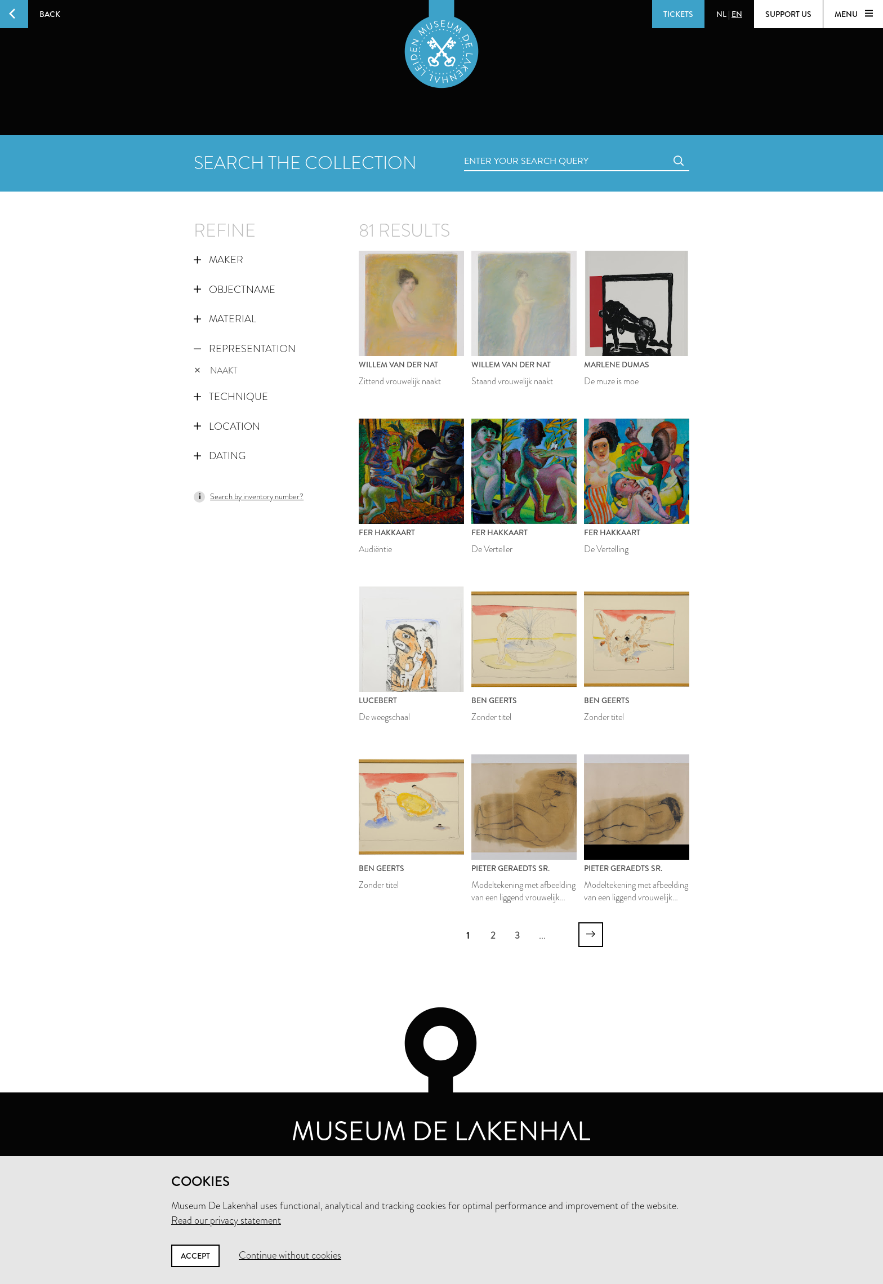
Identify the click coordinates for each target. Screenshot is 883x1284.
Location (227, 426)
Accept (195, 1255)
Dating (220, 455)
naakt (216, 370)
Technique (231, 396)
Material (225, 319)
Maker (218, 259)
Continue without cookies (290, 1255)
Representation (245, 348)
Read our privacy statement (226, 1220)
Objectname (234, 289)
